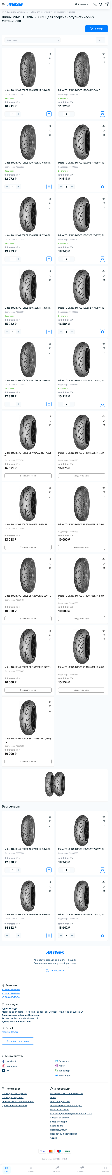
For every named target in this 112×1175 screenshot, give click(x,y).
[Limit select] (100, 40)
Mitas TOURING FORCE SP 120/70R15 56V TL (28, 595)
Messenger (62, 1075)
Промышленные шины (14, 1105)
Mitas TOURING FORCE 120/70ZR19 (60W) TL (28, 162)
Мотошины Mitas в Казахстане (66, 1093)
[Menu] (3, 4)
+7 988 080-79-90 (11, 997)
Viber (59, 1065)
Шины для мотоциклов (17, 12)
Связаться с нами (59, 1117)
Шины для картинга (12, 1097)
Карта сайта (56, 1125)
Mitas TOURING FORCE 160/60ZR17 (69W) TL (81, 162)
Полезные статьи (59, 1109)
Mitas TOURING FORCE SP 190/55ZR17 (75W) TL (81, 454)
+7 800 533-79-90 (11, 989)
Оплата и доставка (60, 1101)
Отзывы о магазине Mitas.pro (66, 1105)
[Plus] (18, 114)
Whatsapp (62, 1070)
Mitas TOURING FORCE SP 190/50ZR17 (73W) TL (28, 454)
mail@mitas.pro (10, 1031)
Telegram (61, 1061)
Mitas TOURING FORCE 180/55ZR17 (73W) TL (81, 235)
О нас (53, 1097)
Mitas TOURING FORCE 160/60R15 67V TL (26, 524)
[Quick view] (50, 53)
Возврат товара (58, 1121)
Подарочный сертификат (63, 1133)
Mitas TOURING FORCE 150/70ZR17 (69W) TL (81, 380)
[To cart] (49, 114)
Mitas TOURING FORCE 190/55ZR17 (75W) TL (81, 307)
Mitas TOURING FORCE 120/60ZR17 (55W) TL (28, 90)
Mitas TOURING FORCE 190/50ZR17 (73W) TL (28, 307)
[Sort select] (33, 40)
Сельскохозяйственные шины (18, 1101)
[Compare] (50, 62)
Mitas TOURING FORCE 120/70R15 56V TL (79, 90)
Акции (53, 1137)
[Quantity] (13, 114)
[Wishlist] (50, 58)
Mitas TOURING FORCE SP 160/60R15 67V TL (28, 667)
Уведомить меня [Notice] (28, 475)
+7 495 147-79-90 (11, 993)
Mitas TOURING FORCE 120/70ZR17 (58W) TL (28, 380)
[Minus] (7, 114)
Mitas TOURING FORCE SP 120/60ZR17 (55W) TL (81, 526)
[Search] (100, 4)
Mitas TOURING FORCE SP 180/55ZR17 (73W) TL (28, 740)
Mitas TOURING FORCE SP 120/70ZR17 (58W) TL (81, 597)
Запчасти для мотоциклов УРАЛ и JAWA (71, 1113)
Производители (58, 1129)
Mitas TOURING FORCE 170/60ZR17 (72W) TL (28, 235)
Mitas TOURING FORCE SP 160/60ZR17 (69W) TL (81, 669)
